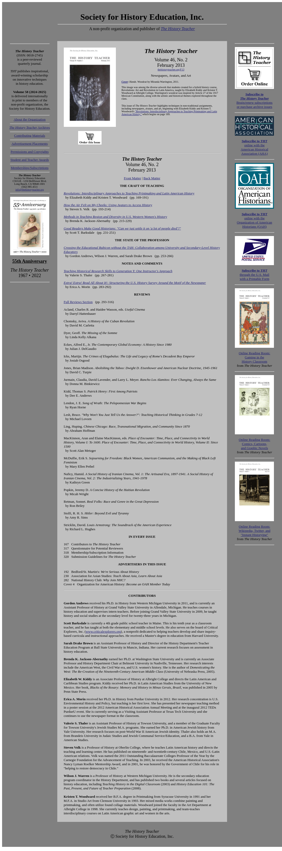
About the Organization (30, 119)
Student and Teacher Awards (29, 160)
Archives (29, 127)
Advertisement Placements (29, 144)
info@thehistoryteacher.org (29, 189)
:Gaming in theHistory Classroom (254, 357)
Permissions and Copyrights (30, 152)
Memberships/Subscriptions (29, 168)
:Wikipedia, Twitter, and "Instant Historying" (254, 531)
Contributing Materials (29, 136)
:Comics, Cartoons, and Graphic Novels (254, 444)
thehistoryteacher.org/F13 (171, 69)
